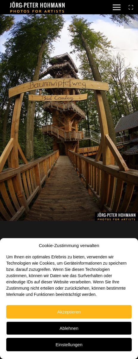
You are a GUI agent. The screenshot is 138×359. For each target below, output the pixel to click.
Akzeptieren (69, 311)
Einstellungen (68, 344)
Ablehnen (69, 328)
